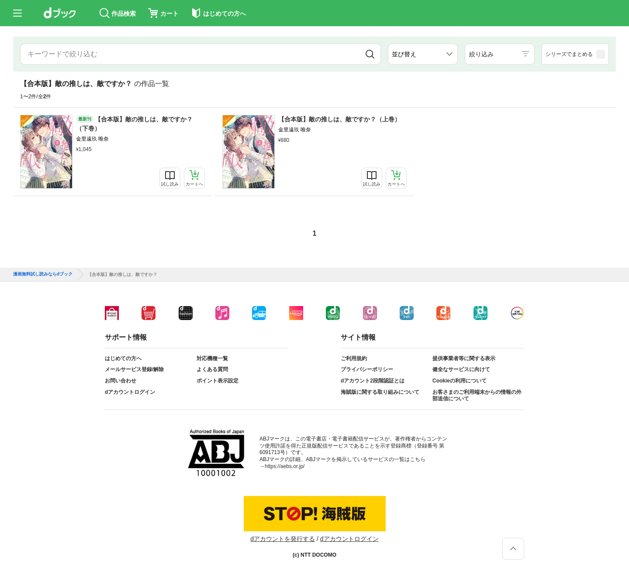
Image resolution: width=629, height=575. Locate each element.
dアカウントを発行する (282, 538)
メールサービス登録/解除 (134, 369)
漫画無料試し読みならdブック (43, 274)
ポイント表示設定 (217, 381)
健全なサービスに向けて (461, 369)
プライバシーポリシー (367, 369)
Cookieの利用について (459, 381)
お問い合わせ (120, 381)
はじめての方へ (123, 358)
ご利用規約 (354, 358)
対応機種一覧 (212, 358)
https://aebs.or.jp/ (284, 466)
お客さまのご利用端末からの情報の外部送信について (477, 395)
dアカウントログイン (130, 392)
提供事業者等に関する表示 (463, 358)
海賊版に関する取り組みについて (380, 392)
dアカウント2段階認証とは (372, 381)
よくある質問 (212, 369)
